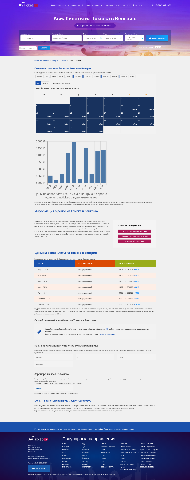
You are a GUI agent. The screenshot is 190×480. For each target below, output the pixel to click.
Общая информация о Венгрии (134, 236)
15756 (137, 304)
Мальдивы (65, 446)
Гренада (65, 461)
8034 (137, 281)
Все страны (67, 467)
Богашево (40, 388)
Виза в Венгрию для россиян (134, 231)
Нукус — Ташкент (146, 461)
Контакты (136, 6)
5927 (137, 275)
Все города (86, 467)
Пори (103, 455)
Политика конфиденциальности (39, 458)
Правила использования (36, 456)
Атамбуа (84, 455)
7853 (137, 293)
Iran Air (122, 467)
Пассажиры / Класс (131, 34)
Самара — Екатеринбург (148, 455)
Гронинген (85, 452)
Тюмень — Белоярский (147, 458)
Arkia (122, 455)
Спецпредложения (60, 6)
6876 (137, 269)
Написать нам (39, 468)
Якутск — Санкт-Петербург (149, 449)
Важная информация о (134, 241)
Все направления (147, 467)
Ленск (103, 449)
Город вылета (25, 34)
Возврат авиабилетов (35, 449)
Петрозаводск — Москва (148, 452)
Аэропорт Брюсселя (108, 446)
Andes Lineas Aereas (127, 464)
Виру (83, 443)
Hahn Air (123, 461)
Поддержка (109, 6)
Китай (64, 443)
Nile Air (122, 458)
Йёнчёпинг (85, 458)
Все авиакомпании (128, 470)
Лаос (64, 452)
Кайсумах (85, 461)
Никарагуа (65, 449)
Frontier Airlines (125, 446)
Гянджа (103, 458)
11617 (137, 299)
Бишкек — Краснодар (147, 443)
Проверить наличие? (107, 334)
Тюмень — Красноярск (147, 446)
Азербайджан (66, 458)
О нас (119, 6)
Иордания (65, 464)
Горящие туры (76, 6)
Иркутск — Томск (145, 464)
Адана (103, 464)
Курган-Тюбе (105, 452)
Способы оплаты (34, 447)
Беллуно (84, 464)
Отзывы (127, 6)
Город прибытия (57, 34)
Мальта (64, 455)
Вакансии (31, 451)
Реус (102, 461)
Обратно (106, 34)
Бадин (84, 446)
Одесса (103, 443)
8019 (137, 287)
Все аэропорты (107, 467)
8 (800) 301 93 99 (163, 5)
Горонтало (85, 449)
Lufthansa (123, 443)
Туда (84, 34)
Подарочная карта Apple (93, 6)
